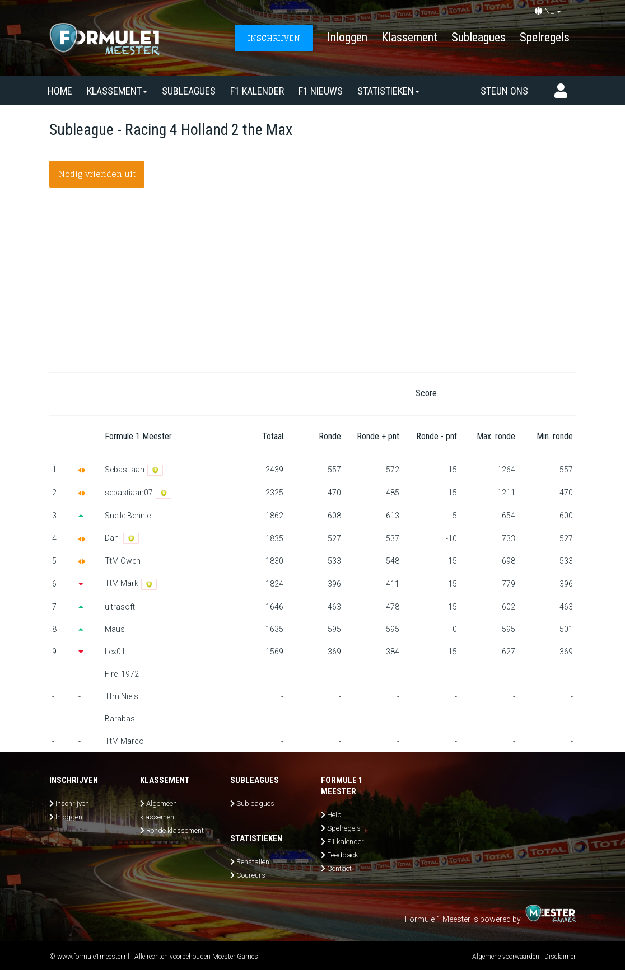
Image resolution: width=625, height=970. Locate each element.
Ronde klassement (175, 830)
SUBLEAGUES (189, 91)
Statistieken (388, 91)
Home (60, 91)
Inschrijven (72, 803)
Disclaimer (560, 956)
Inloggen (347, 37)
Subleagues (478, 37)
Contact (339, 868)
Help (334, 814)
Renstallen (252, 861)
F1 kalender (257, 91)
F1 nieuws (320, 91)
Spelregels (545, 37)
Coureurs (250, 875)
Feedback (342, 855)
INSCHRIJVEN (274, 38)
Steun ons (504, 91)
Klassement (409, 37)
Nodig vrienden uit (97, 174)
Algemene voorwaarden (505, 956)
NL (548, 11)
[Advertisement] (312, 288)
